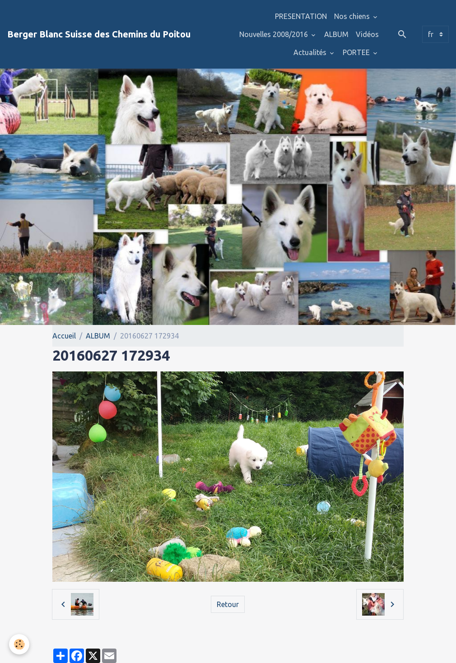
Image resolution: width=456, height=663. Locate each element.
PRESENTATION (301, 16)
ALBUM (336, 34)
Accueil (64, 336)
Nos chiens (353, 16)
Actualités (310, 52)
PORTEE (357, 52)
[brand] (99, 34)
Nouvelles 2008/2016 (274, 34)
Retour (228, 604)
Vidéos (367, 34)
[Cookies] (19, 644)
